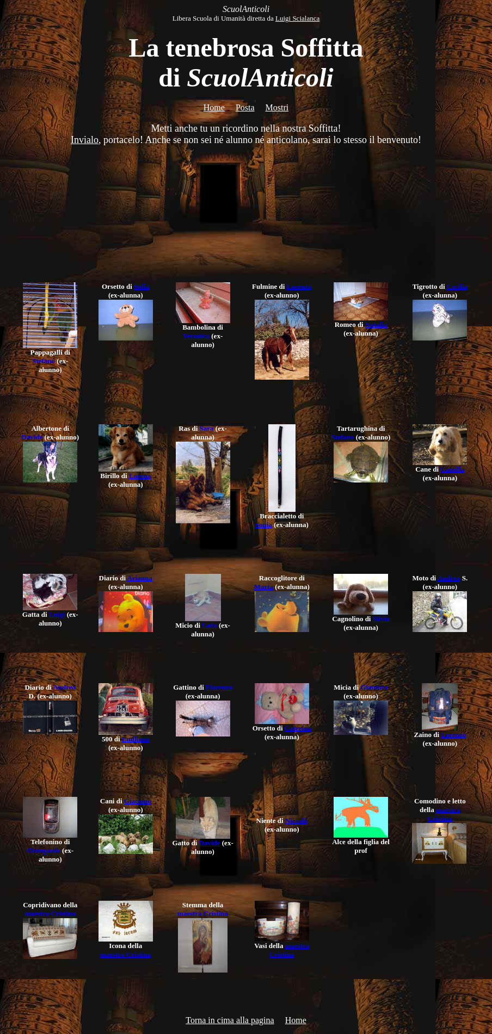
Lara (209, 625)
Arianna (139, 578)
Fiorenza (219, 687)
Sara (207, 428)
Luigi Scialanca (297, 18)
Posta (245, 107)
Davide (31, 437)
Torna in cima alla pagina (230, 1020)
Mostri (277, 107)
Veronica (196, 336)
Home (214, 107)
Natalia (376, 324)
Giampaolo (43, 850)
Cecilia (457, 286)
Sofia (141, 286)
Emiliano (136, 739)
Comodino (430, 801)
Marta (263, 587)
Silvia (381, 619)
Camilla (452, 469)
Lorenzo (299, 286)
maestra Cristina (444, 814)
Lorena (140, 476)
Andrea (449, 578)
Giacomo (137, 801)
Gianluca (374, 687)
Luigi (57, 614)
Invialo (85, 139)
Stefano (43, 361)
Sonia (263, 525)
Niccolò (296, 820)
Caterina (298, 728)
